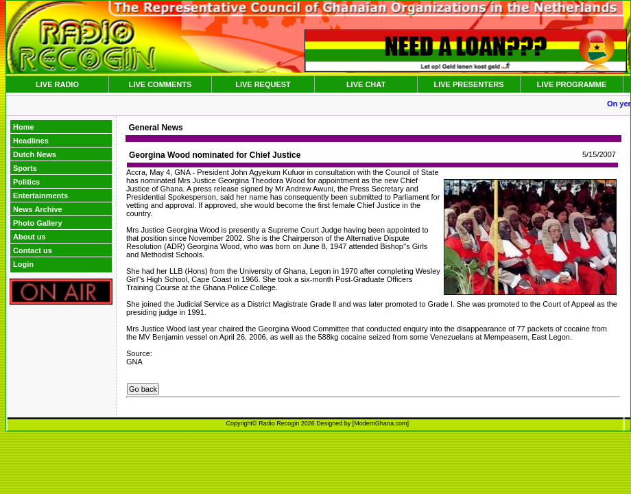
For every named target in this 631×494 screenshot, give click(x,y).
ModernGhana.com (380, 423)
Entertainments (40, 195)
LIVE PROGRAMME (571, 84)
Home (23, 127)
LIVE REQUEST (263, 84)
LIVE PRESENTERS (468, 84)
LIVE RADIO (57, 84)
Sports (25, 168)
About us (29, 237)
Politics (26, 182)
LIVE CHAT (365, 84)
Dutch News (34, 154)
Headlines (31, 141)
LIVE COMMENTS (160, 84)
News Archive (37, 209)
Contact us (32, 250)
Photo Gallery (37, 223)
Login (23, 264)
